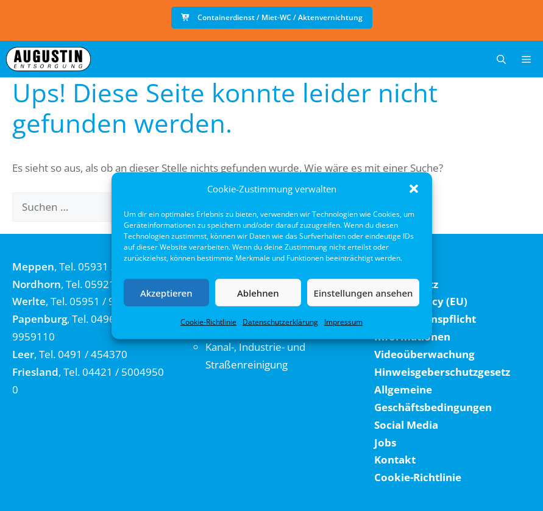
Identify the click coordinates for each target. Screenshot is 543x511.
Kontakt (395, 460)
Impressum (343, 322)
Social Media (406, 425)
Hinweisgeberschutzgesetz (442, 372)
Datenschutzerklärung (280, 322)
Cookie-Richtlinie (208, 322)
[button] (414, 189)
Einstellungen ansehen (363, 292)
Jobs (385, 442)
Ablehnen (258, 292)
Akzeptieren (166, 292)
